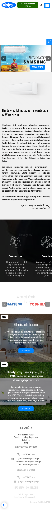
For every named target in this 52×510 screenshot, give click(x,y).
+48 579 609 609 (28, 454)
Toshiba (23, 157)
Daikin (4, 160)
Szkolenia (26, 439)
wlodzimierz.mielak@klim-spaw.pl (28, 461)
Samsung (11, 157)
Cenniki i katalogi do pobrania (26, 437)
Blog (26, 442)
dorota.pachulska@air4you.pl (28, 464)
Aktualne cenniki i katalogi (28, 4)
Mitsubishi (33, 157)
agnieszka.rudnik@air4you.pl (28, 458)
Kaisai (42, 157)
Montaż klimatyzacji (26, 434)
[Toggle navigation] (47, 5)
